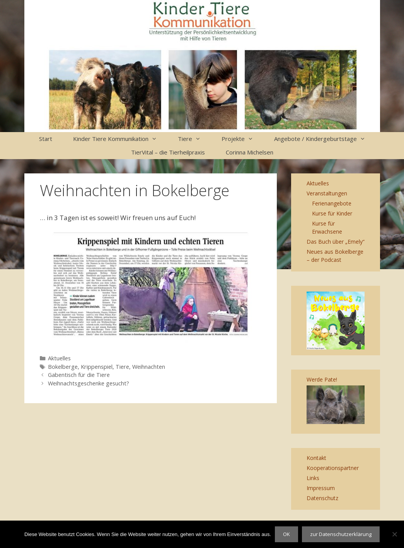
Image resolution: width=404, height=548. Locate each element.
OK (286, 534)
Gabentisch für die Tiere (79, 374)
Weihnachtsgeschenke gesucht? (88, 383)
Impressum (321, 488)
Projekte (243, 139)
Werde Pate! (322, 379)
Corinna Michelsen (249, 152)
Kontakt (316, 457)
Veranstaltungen (327, 193)
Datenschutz (322, 498)
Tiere (194, 139)
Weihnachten (148, 366)
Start (45, 139)
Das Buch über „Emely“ (336, 241)
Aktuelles (59, 358)
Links (313, 478)
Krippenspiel (97, 366)
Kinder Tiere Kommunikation (120, 139)
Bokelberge (63, 366)
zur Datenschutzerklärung (341, 534)
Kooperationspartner (333, 468)
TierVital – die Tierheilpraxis (168, 152)
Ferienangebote (331, 203)
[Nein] (394, 534)
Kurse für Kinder (332, 213)
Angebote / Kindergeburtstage (325, 139)
